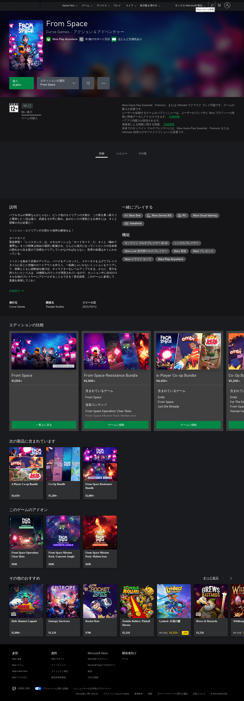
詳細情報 (174, 116)
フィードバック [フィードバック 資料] (58, 665)
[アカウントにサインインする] (227, 5)
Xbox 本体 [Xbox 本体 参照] (16, 659)
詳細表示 (16, 291)
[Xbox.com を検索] (211, 5)
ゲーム (85, 5)
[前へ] (223, 325)
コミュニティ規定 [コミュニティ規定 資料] (59, 671)
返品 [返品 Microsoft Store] (90, 671)
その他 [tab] (142, 153)
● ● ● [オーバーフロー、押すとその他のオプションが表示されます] (103, 83)
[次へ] (231, 325)
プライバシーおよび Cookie (116, 693)
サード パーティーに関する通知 (172, 693)
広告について (199, 693)
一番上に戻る (44, 425)
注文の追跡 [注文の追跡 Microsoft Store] (93, 677)
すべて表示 (211, 578)
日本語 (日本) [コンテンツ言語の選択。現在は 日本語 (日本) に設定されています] (24, 688)
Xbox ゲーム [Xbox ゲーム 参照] (17, 665)
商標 (150, 693)
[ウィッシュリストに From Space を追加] (88, 83)
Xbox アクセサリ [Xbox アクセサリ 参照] (20, 677)
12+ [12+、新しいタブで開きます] (27, 105)
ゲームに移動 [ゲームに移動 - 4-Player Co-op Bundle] (188, 425)
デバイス (102, 5)
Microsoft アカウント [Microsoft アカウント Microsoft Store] (98, 659)
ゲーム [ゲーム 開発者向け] (125, 659)
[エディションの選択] (58, 83)
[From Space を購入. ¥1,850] (21, 83)
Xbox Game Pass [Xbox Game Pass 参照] (20, 671)
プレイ (117, 5)
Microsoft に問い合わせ (87, 693)
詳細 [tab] (101, 153)
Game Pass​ (68, 5)
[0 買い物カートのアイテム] (219, 4)
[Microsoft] (25, 5)
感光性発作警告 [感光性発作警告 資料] (58, 677)
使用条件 (138, 693)
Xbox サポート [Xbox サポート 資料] (58, 659)
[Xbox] (50, 5)
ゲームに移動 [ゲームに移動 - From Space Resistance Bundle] (116, 425)
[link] (26, 473)
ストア (129, 5)
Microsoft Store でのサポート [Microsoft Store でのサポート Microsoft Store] (101, 665)
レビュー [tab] (122, 153)
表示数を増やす (148, 5)
